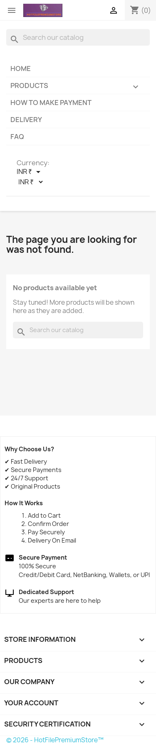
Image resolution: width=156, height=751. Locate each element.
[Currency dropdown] (30, 172)
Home (20, 68)
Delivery (26, 119)
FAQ (17, 136)
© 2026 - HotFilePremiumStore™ (55, 740)
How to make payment (51, 102)
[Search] (78, 37)
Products (78, 87)
